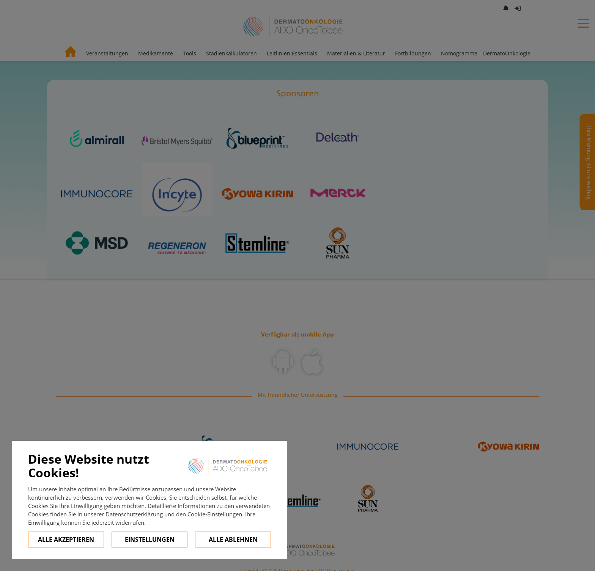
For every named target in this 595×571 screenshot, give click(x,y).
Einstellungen (150, 539)
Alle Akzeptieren (66, 539)
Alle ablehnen (233, 539)
